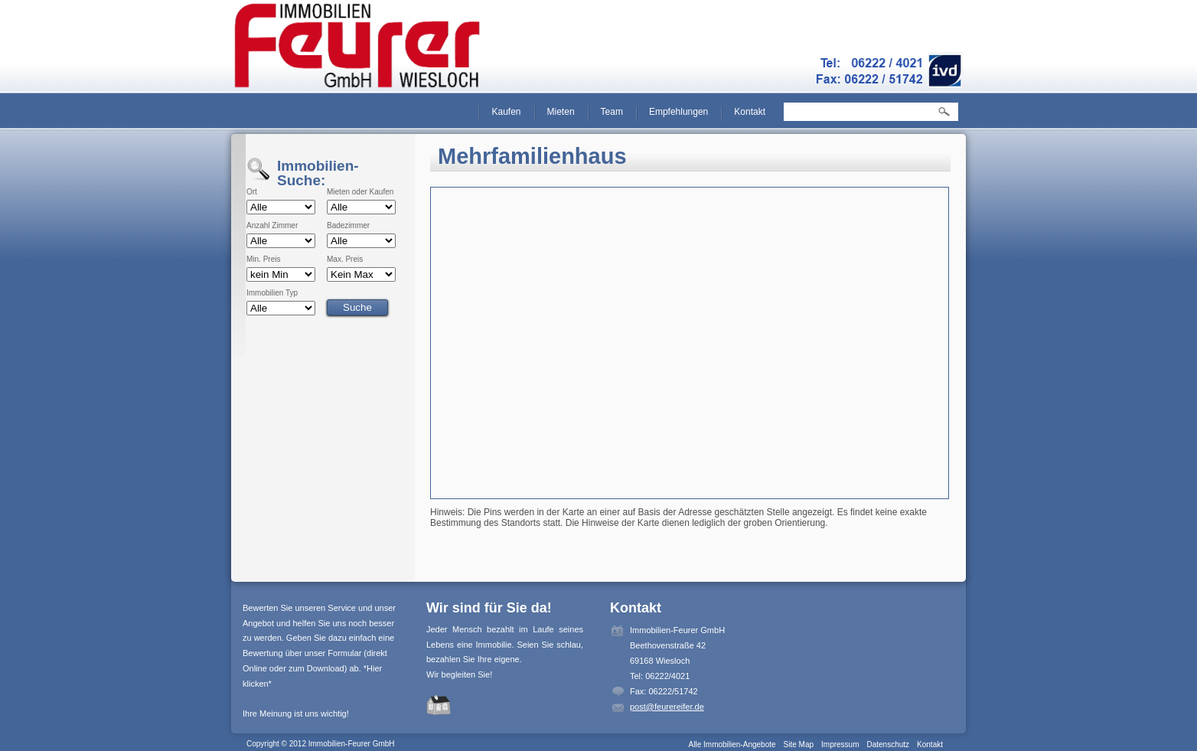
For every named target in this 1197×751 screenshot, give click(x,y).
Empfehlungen (678, 111)
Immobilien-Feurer (357, 46)
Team (612, 111)
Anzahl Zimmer (272, 226)
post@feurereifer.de (667, 706)
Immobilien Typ (272, 293)
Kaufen (505, 111)
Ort (251, 192)
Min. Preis (263, 259)
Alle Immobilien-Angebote (732, 744)
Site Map (799, 744)
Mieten (561, 111)
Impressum (840, 744)
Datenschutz (887, 744)
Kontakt (749, 111)
